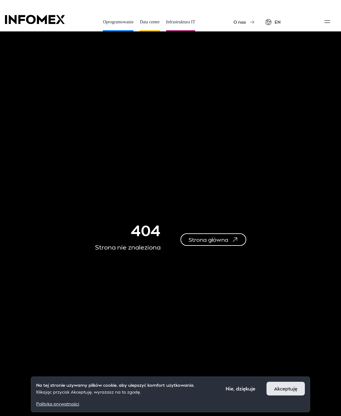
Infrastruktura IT (180, 25)
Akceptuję (285, 388)
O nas (244, 22)
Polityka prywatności (57, 403)
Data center (150, 25)
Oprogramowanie (118, 25)
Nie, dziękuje (240, 388)
